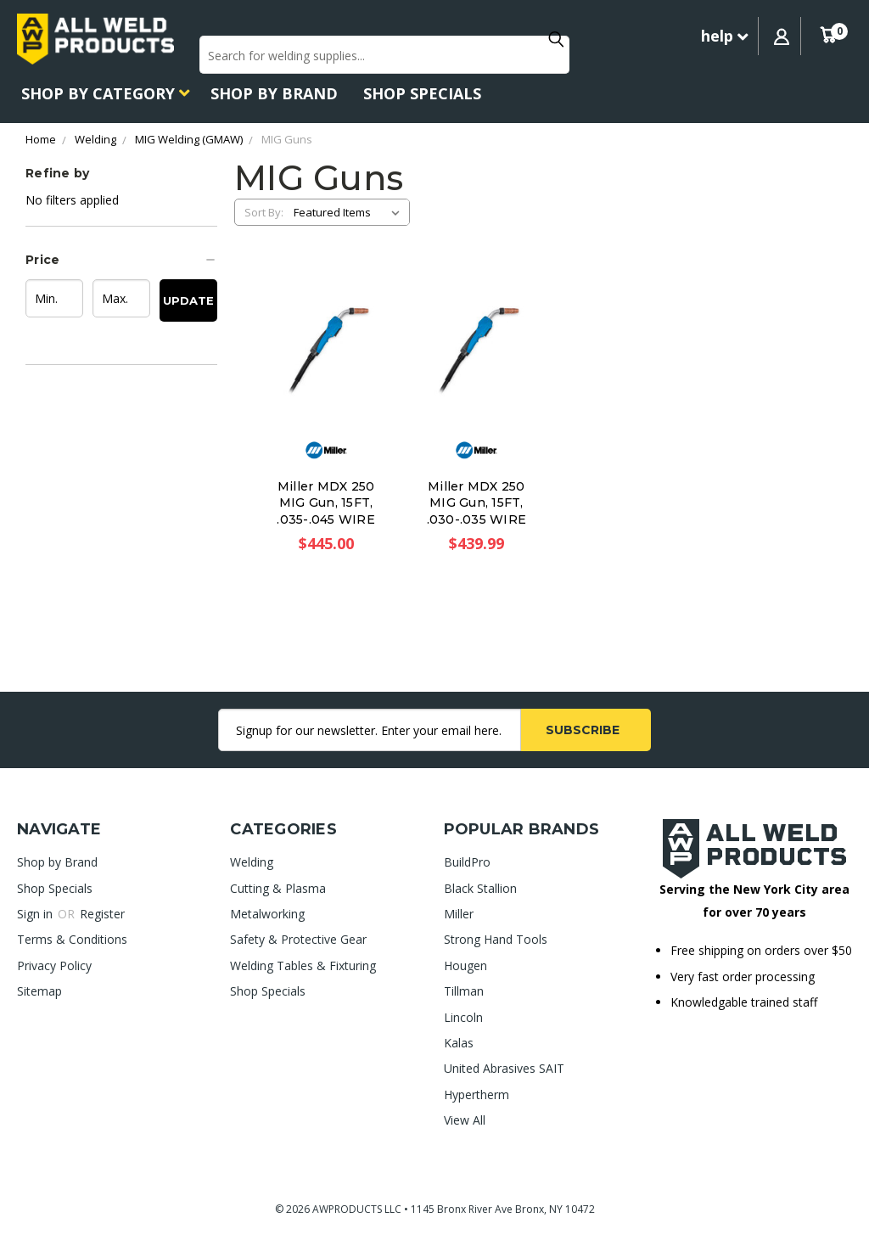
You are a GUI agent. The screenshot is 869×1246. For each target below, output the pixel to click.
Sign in (36, 914)
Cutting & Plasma (278, 888)
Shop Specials (422, 93)
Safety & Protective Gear (298, 939)
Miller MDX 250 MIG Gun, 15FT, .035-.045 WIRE (326, 503)
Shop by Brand (274, 93)
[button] (121, 260)
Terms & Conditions (72, 939)
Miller (459, 914)
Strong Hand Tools (495, 939)
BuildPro (467, 862)
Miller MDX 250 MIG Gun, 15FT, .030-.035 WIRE (477, 503)
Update (188, 300)
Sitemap (39, 991)
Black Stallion (480, 888)
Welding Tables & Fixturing (303, 965)
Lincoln (463, 1017)
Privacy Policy (54, 965)
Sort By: (263, 212)
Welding (251, 862)
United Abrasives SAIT (504, 1068)
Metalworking (267, 914)
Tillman (464, 991)
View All (464, 1120)
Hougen (465, 965)
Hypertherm (476, 1094)
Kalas (459, 1043)
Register (102, 914)
